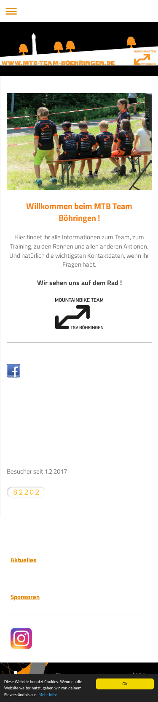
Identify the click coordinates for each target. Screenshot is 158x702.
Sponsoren (25, 597)
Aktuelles (23, 560)
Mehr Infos (47, 695)
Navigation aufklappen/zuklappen (79, 11)
